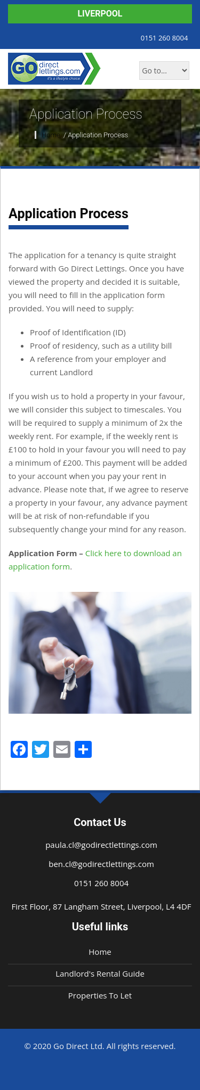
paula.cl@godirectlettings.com (101, 844)
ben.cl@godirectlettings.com (101, 863)
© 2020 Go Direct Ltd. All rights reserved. (99, 1046)
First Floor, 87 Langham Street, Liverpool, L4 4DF (101, 906)
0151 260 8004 (161, 37)
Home (52, 135)
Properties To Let (100, 995)
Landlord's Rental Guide (100, 973)
